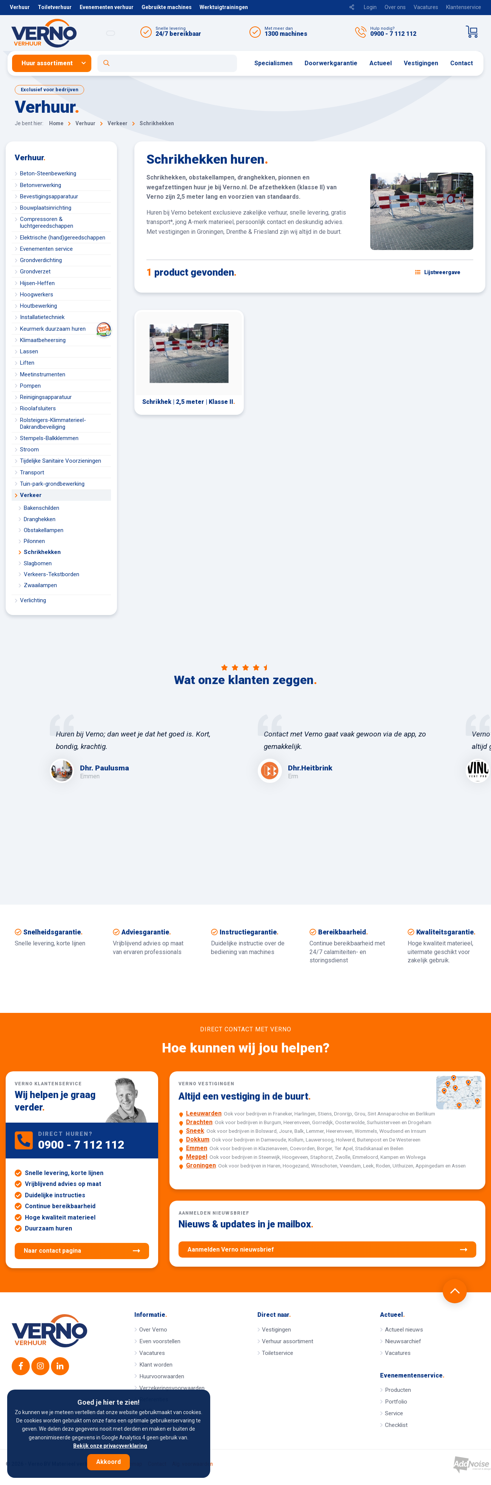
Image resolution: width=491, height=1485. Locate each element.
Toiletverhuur (55, 7)
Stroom (29, 449)
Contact (461, 63)
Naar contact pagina (82, 1251)
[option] (142, 748)
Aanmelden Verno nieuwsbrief (327, 1250)
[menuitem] (54, 63)
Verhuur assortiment (287, 1341)
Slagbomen (38, 563)
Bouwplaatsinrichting (45, 207)
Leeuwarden (204, 1113)
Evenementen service (46, 248)
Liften (27, 362)
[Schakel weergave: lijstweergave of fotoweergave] (437, 272)
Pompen (30, 385)
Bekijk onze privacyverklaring (110, 1446)
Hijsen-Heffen (37, 283)
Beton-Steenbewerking (48, 173)
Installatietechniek (42, 317)
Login (370, 7)
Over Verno (153, 1329)
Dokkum (197, 1139)
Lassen (29, 351)
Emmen (196, 1148)
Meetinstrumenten (42, 374)
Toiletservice (277, 1353)
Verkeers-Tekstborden (51, 574)
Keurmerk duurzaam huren (65, 328)
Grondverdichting (41, 260)
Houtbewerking (38, 305)
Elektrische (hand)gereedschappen (62, 237)
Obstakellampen (43, 530)
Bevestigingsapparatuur (49, 196)
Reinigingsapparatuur (46, 397)
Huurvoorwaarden (161, 1376)
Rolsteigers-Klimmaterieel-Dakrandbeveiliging (53, 423)
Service (394, 1413)
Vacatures (426, 7)
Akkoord (108, 1461)
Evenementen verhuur (107, 7)
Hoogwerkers (36, 294)
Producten (398, 1390)
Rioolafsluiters (38, 408)
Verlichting (33, 600)
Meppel (196, 1156)
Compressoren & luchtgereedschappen (46, 222)
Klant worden (155, 1364)
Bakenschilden (41, 508)
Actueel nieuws (404, 1329)
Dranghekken (39, 519)
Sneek (195, 1130)
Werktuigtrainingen (224, 7)
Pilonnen (34, 541)
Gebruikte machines (167, 7)
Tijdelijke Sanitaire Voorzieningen (60, 460)
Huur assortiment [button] (47, 63)
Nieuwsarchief (403, 1341)
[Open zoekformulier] (167, 63)
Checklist (396, 1425)
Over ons (395, 7)
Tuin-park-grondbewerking (52, 483)
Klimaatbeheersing (43, 340)
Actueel (380, 63)
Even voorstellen (159, 1341)
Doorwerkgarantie (331, 63)
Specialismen (273, 63)
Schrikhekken (42, 552)
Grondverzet (35, 271)
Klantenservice (463, 7)
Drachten (199, 1122)
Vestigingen (421, 63)
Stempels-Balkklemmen (49, 438)
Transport (32, 472)
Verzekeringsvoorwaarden (172, 1388)
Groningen (201, 1165)
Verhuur (20, 7)
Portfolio (396, 1401)
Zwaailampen (40, 585)
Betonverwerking (40, 185)
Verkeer (31, 495)
